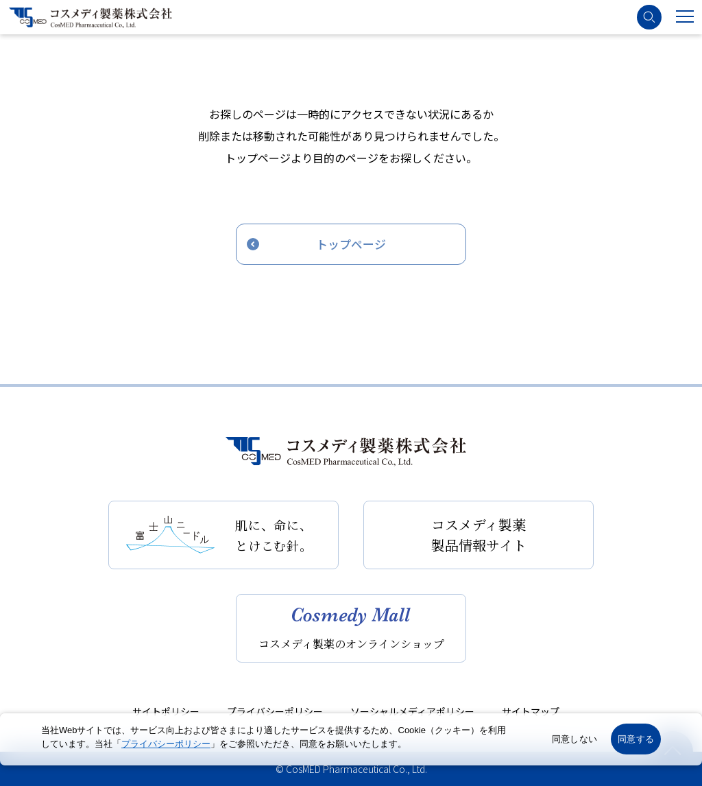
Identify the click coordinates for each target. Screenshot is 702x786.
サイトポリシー (165, 711)
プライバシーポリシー (275, 711)
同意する (636, 739)
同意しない (574, 739)
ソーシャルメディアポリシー (412, 711)
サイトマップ (530, 711)
